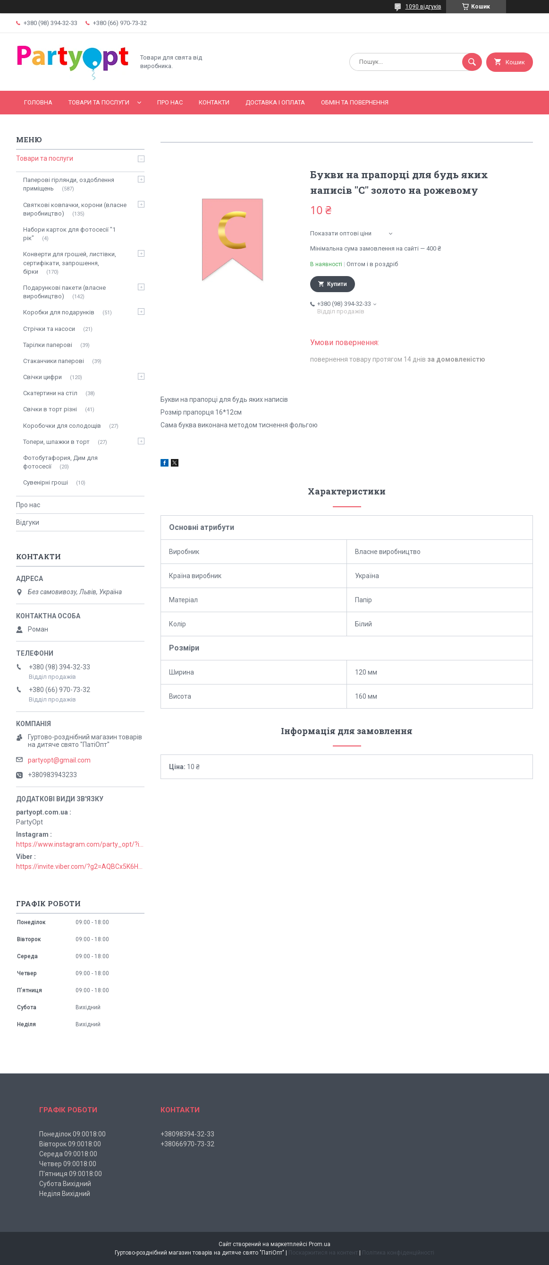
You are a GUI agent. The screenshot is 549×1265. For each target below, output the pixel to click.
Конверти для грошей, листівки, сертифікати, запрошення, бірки (69, 263)
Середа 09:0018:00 (68, 1154)
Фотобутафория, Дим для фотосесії (60, 462)
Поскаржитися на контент (323, 1252)
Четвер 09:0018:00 (67, 1164)
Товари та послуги (98, 102)
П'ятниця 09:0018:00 (70, 1174)
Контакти (214, 102)
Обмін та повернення (355, 102)
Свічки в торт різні (50, 409)
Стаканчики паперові (53, 360)
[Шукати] (472, 62)
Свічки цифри (42, 377)
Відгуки (27, 522)
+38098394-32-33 (187, 1134)
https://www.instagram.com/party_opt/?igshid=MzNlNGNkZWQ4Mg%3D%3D (80, 844)
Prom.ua (319, 1244)
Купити (337, 284)
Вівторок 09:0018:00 (70, 1144)
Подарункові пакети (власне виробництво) (64, 292)
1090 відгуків (423, 6)
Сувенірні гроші (45, 482)
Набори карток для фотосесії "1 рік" (69, 234)
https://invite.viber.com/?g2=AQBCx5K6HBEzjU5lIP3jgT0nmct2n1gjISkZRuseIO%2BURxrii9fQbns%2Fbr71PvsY (80, 866)
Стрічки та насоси (49, 328)
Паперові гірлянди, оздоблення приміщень (68, 184)
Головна (38, 102)
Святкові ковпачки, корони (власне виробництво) (75, 209)
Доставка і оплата (275, 102)
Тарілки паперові (47, 344)
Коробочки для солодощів (62, 425)
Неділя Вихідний (64, 1193)
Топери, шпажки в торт (56, 441)
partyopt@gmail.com (59, 760)
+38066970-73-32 (187, 1144)
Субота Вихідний (65, 1183)
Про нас (170, 102)
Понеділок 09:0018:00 (72, 1134)
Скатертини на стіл (50, 393)
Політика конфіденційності (398, 1252)
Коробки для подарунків (58, 312)
